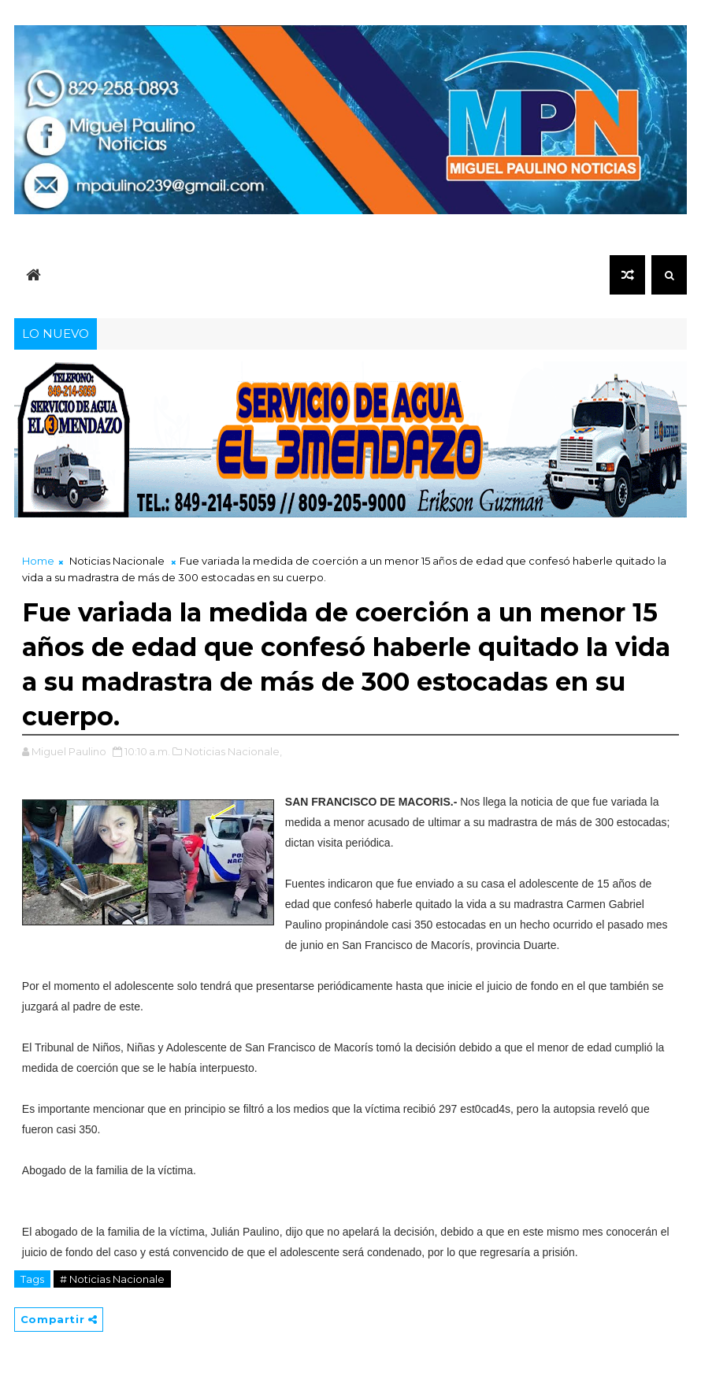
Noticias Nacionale (117, 560)
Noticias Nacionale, (233, 751)
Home (38, 560)
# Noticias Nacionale (112, 1279)
